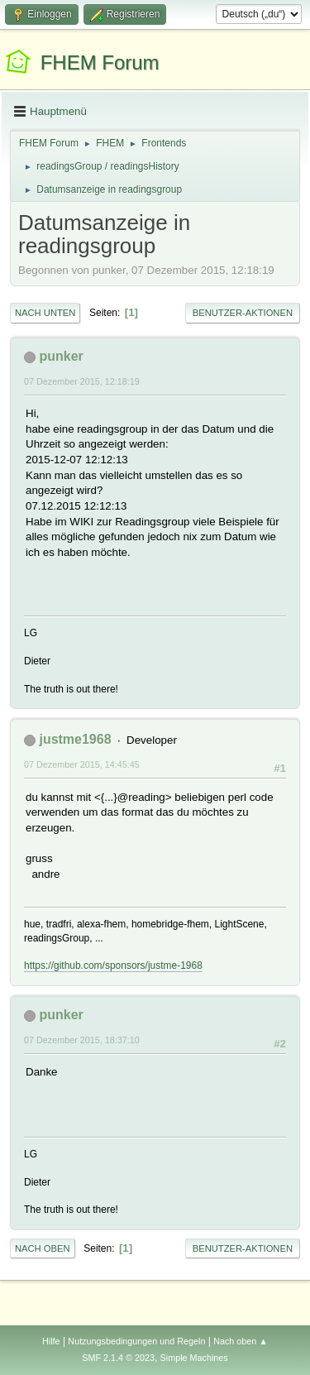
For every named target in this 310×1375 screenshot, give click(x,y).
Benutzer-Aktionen (243, 313)
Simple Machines (194, 1358)
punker (61, 356)
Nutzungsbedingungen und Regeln (136, 1341)
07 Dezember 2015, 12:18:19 (82, 381)
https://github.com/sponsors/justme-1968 (113, 965)
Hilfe (51, 1341)
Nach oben (42, 1248)
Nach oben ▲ (240, 1341)
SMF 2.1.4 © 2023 (118, 1358)
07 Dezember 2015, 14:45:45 (82, 764)
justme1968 (75, 739)
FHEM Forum (100, 62)
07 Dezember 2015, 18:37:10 (82, 1040)
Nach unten (45, 313)
